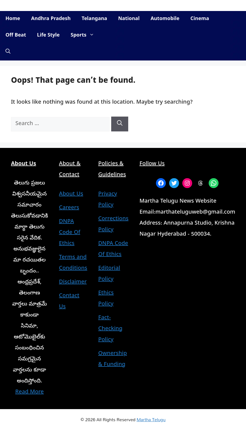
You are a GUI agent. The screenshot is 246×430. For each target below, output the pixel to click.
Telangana (94, 19)
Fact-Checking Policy (110, 329)
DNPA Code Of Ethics (69, 233)
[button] (8, 52)
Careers (69, 208)
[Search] (119, 124)
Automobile (164, 19)
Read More (29, 392)
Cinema (199, 19)
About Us (71, 194)
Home (12, 19)
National (128, 19)
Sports (85, 35)
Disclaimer (73, 282)
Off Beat (15, 35)
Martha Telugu (150, 419)
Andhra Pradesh (51, 19)
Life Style (48, 35)
